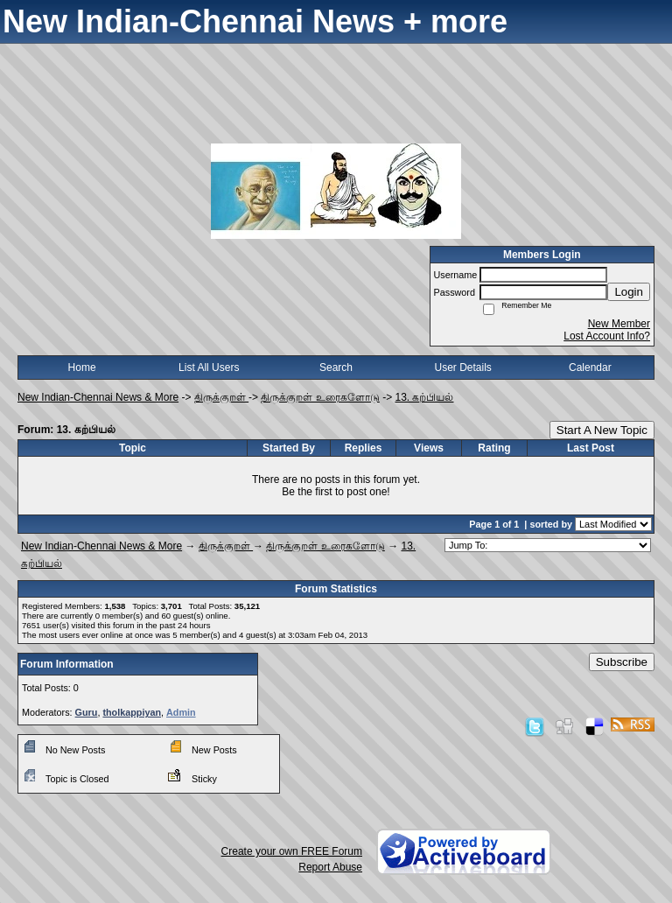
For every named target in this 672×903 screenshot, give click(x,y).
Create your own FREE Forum (291, 851)
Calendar (590, 367)
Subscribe (622, 661)
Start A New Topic (602, 430)
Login (628, 291)
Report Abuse (330, 867)
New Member (619, 324)
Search (336, 367)
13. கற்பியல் (424, 397)
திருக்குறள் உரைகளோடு (320, 397)
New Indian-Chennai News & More (98, 397)
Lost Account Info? (607, 336)
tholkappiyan (131, 712)
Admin (181, 712)
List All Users (208, 367)
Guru (86, 712)
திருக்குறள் (221, 397)
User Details (462, 367)
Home (82, 367)
